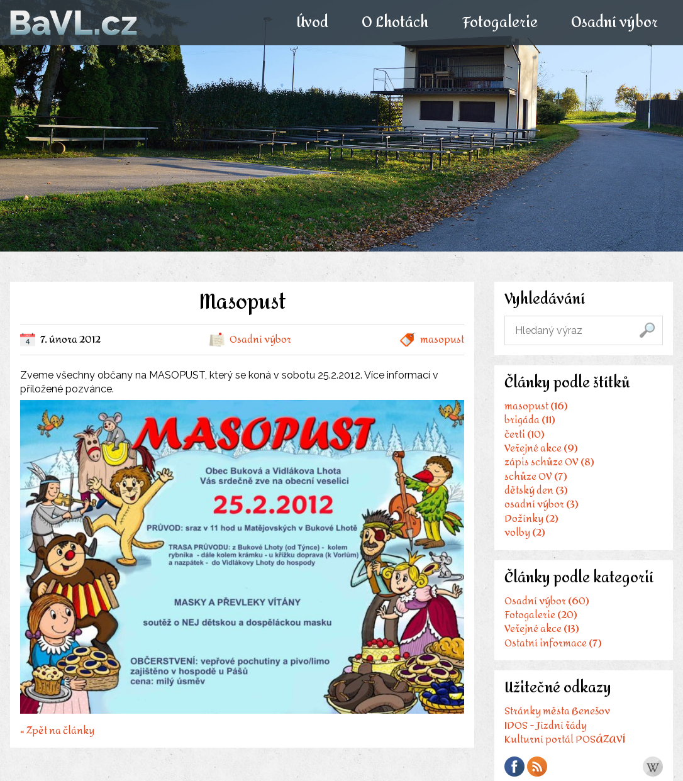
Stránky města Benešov (557, 711)
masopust (442, 339)
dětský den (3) (536, 490)
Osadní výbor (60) (546, 601)
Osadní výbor (613, 22)
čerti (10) (524, 434)
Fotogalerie (499, 22)
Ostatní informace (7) (553, 643)
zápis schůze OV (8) (549, 462)
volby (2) (524, 532)
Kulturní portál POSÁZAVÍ (564, 739)
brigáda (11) (529, 419)
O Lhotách (395, 22)
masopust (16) (536, 406)
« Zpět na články (57, 729)
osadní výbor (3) (541, 504)
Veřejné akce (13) (541, 628)
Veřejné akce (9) (541, 448)
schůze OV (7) (535, 476)
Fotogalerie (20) (540, 614)
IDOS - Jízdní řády (545, 725)
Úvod (312, 22)
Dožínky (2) (531, 518)
